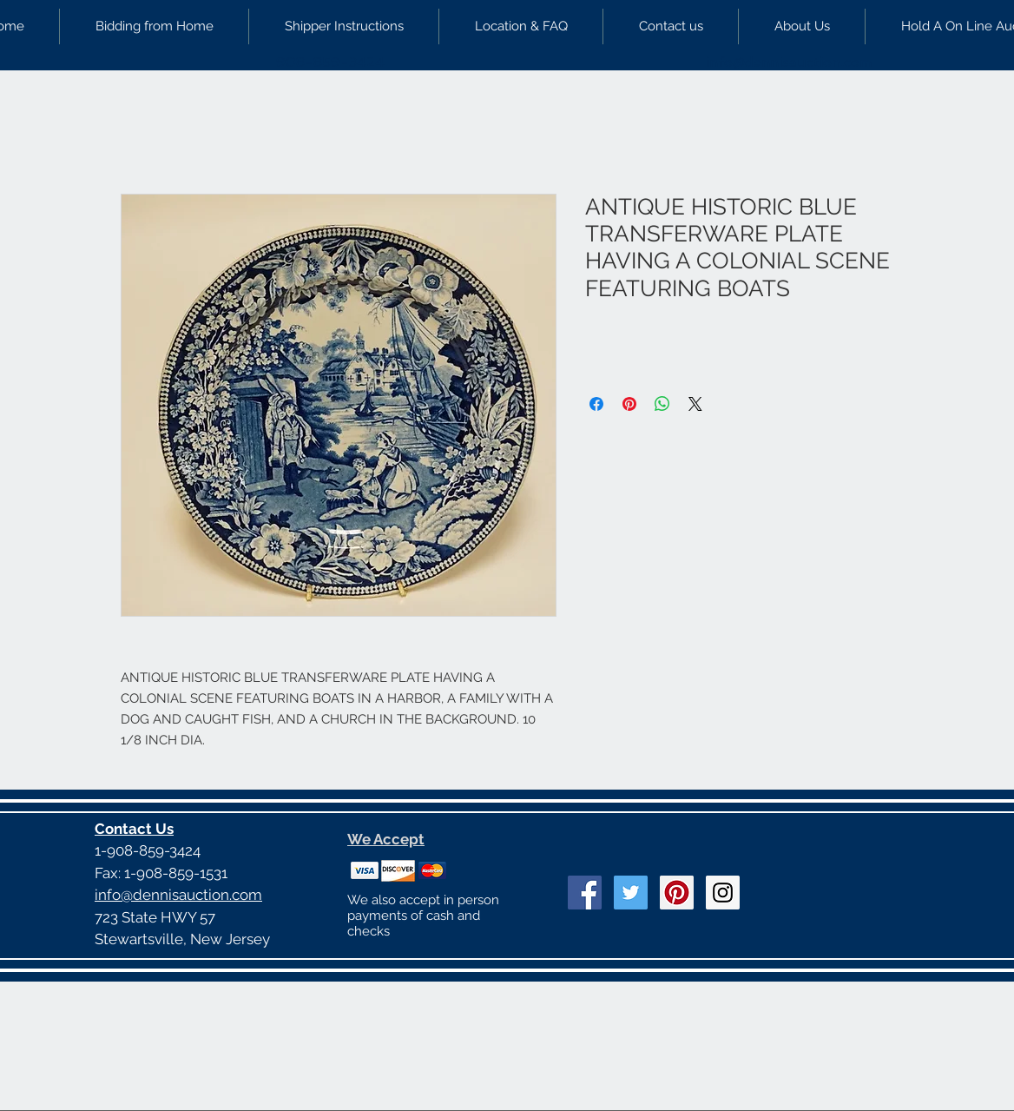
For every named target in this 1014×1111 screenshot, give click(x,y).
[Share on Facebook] (596, 403)
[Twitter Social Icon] (631, 892)
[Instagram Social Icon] (723, 892)
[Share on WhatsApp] (662, 403)
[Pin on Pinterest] (629, 403)
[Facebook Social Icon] (585, 892)
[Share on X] (695, 403)
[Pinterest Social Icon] (677, 892)
